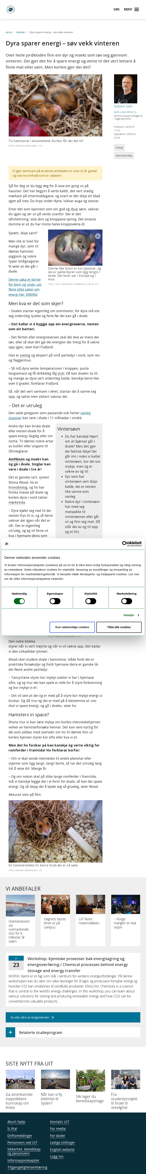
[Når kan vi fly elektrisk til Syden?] (55, 1069)
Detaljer (129, 615)
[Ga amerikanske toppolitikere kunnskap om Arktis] (20, 1071)
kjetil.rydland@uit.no (125, 112)
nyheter (20, 32)
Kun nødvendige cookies (72, 627)
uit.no (9, 32)
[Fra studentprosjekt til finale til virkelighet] (125, 1071)
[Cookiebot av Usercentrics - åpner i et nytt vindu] (125, 544)
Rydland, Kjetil (123, 106)
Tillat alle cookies (119, 627)
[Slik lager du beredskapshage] (90, 1068)
